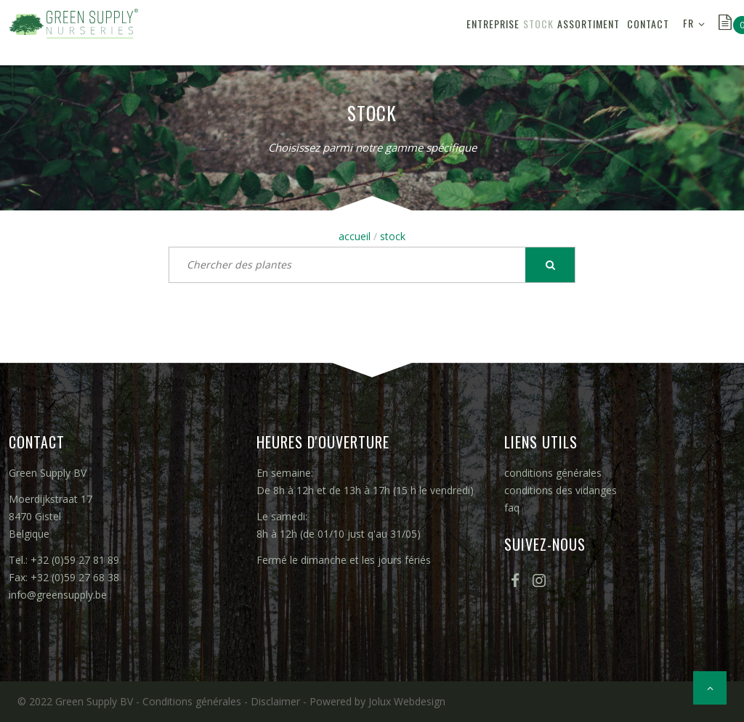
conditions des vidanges (560, 490)
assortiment (546, 32)
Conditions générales (191, 701)
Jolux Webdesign (406, 701)
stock (479, 32)
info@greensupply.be (58, 595)
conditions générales (553, 473)
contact (639, 32)
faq (511, 507)
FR (688, 32)
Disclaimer (275, 701)
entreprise (417, 32)
